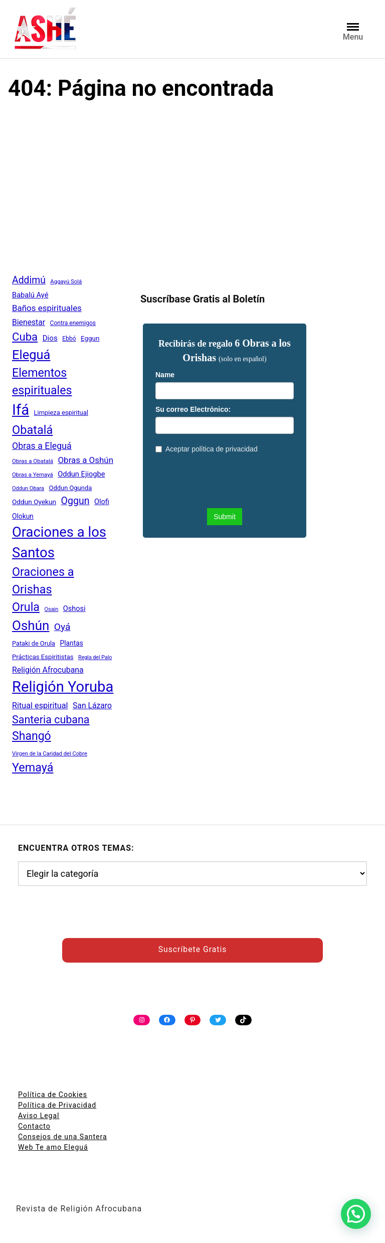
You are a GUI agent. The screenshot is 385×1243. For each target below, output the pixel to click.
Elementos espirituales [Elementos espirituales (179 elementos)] (42, 381)
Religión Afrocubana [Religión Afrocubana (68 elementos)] (48, 670)
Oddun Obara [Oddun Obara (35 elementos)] (28, 488)
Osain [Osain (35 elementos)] (51, 609)
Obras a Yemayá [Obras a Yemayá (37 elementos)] (32, 474)
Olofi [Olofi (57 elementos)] (101, 502)
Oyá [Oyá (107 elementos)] (62, 627)
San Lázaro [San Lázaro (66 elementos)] (92, 705)
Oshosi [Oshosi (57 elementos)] (74, 608)
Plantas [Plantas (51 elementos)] (71, 643)
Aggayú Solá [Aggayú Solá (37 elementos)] (66, 281)
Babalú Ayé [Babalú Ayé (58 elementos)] (30, 294)
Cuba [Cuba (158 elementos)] (25, 336)
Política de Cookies (52, 1095)
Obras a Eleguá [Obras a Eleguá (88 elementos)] (42, 445)
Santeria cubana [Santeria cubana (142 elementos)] (51, 719)
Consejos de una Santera (62, 1137)
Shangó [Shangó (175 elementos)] (31, 736)
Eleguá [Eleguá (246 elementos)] (31, 354)
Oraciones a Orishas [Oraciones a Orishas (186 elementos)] (43, 580)
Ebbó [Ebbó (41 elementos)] (69, 338)
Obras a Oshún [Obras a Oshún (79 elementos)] (85, 460)
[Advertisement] (192, 185)
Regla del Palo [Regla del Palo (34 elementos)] (95, 657)
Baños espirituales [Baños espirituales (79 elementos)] (47, 308)
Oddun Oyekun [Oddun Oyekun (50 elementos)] (34, 502)
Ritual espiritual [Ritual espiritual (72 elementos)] (40, 705)
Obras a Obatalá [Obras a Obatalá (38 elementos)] (32, 460)
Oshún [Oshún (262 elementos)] (30, 625)
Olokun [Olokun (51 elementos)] (23, 516)
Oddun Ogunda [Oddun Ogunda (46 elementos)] (70, 488)
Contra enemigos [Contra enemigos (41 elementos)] (73, 323)
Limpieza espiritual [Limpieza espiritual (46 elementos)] (61, 412)
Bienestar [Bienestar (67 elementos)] (28, 322)
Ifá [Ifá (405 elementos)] (20, 409)
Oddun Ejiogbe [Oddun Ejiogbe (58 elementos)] (81, 474)
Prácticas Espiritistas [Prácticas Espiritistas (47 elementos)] (43, 657)
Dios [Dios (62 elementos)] (50, 338)
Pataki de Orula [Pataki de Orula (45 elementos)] (33, 643)
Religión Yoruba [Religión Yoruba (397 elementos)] (62, 686)
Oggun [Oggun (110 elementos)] (75, 501)
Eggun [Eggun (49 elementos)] (90, 338)
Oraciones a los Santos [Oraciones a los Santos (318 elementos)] (59, 542)
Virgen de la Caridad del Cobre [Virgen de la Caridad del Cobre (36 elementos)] (49, 753)
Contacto (34, 1126)
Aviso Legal (39, 1116)
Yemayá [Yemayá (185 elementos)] (32, 767)
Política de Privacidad (57, 1105)
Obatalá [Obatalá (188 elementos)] (32, 430)
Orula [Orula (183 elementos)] (26, 607)
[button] (356, 1214)
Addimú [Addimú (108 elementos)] (29, 280)
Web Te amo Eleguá (53, 1147)
